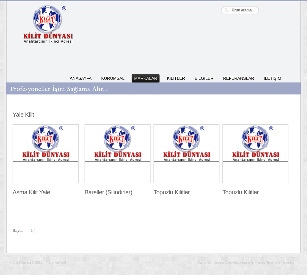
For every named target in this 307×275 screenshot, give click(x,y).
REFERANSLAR (238, 78)
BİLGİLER (204, 78)
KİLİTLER (176, 78)
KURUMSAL (113, 78)
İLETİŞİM (272, 78)
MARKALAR (145, 78)
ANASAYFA (81, 78)
